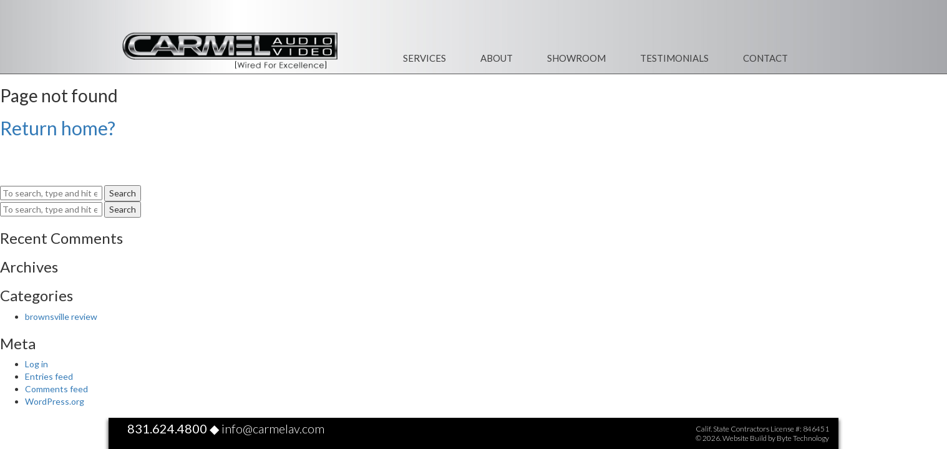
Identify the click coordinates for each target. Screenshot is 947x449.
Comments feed (56, 389)
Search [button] (122, 193)
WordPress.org (54, 401)
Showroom (576, 58)
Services (424, 58)
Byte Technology (803, 438)
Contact (765, 58)
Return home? (57, 128)
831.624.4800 (167, 428)
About (496, 58)
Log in (36, 364)
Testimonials (674, 58)
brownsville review (61, 316)
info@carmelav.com (272, 428)
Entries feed (49, 376)
